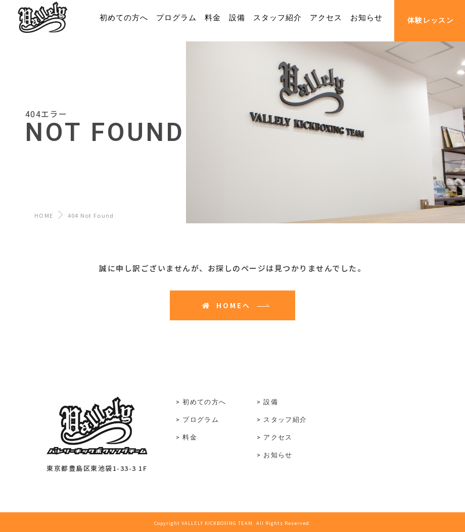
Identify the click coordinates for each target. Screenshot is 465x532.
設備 (270, 402)
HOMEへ (226, 305)
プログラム (200, 419)
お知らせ (277, 455)
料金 (189, 437)
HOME (43, 215)
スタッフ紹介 (285, 419)
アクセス (277, 437)
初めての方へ (204, 402)
